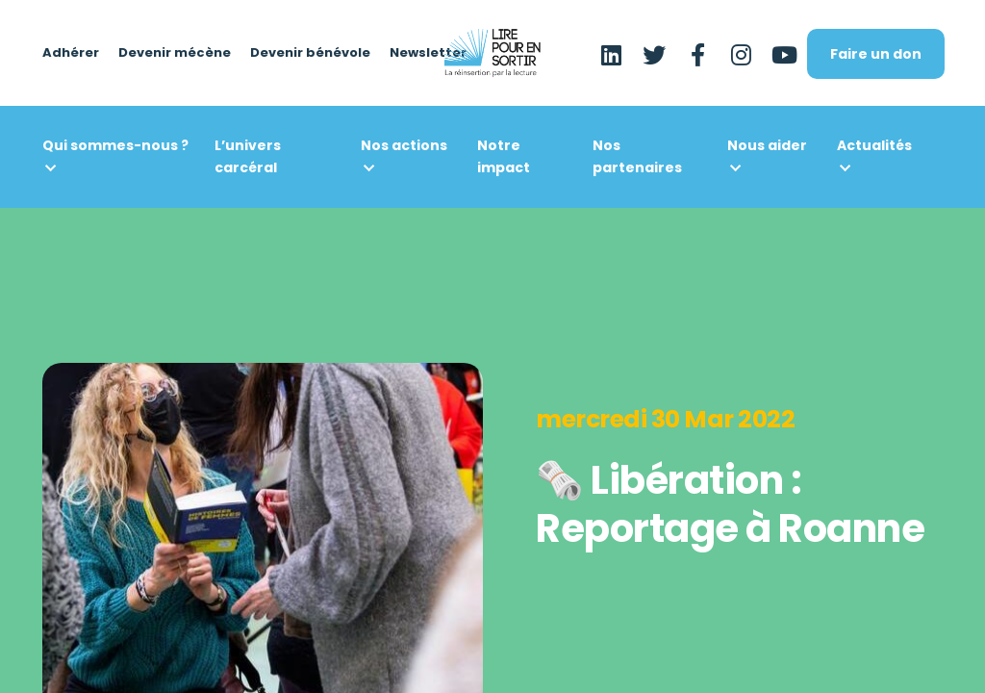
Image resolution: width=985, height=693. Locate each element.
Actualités (874, 145)
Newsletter (428, 53)
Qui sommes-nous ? (115, 145)
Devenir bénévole (310, 53)
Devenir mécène (174, 53)
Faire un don (876, 54)
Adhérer (70, 53)
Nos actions (404, 145)
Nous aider (767, 145)
